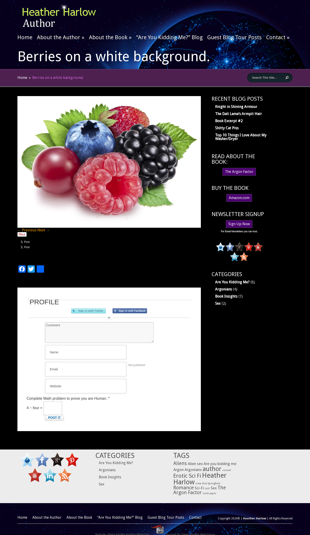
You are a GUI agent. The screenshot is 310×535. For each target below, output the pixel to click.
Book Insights (226, 296)
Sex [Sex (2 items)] (214, 488)
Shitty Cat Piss (226, 128)
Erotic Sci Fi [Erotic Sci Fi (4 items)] (187, 475)
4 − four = (44, 408)
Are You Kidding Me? (232, 282)
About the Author (60, 37)
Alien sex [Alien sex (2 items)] (195, 463)
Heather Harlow (254, 518)
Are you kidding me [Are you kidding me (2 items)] (220, 463)
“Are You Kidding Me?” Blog (169, 37)
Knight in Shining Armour (236, 106)
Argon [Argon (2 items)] (178, 469)
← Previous (26, 230)
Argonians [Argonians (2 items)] (193, 469)
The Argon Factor (239, 171)
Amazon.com (239, 198)
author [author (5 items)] (212, 468)
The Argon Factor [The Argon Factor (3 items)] (199, 490)
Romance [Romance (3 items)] (183, 488)
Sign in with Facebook (130, 310)
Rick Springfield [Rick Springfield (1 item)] (211, 483)
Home (24, 37)
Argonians (223, 289)
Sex (218, 303)
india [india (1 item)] (198, 483)
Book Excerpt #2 (229, 121)
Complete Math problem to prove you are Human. (68, 398)
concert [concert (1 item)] (226, 470)
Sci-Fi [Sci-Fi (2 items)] (199, 488)
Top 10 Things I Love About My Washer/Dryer (240, 137)
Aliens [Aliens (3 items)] (180, 463)
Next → (43, 230)
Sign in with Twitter (88, 310)
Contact (278, 37)
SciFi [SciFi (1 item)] (207, 488)
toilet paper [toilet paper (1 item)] (209, 493)
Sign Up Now (239, 224)
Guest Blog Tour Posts (234, 37)
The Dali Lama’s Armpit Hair (238, 113)
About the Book (110, 37)
